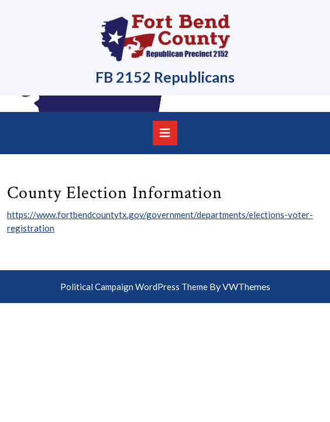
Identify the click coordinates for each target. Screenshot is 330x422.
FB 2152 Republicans (165, 77)
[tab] (165, 133)
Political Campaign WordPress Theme (134, 286)
